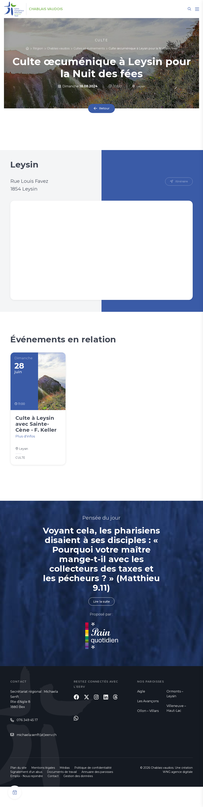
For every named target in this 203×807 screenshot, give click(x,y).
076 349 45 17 (27, 733)
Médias (65, 788)
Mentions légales (43, 788)
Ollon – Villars (148, 723)
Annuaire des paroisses (97, 792)
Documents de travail (62, 792)
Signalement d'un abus (26, 792)
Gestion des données (78, 796)
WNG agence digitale (178, 792)
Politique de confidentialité (93, 788)
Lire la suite (101, 614)
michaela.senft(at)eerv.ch (36, 747)
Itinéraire (181, 182)
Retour (104, 108)
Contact (53, 796)
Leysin (138, 86)
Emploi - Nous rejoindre (26, 796)
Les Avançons (148, 713)
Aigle (141, 704)
